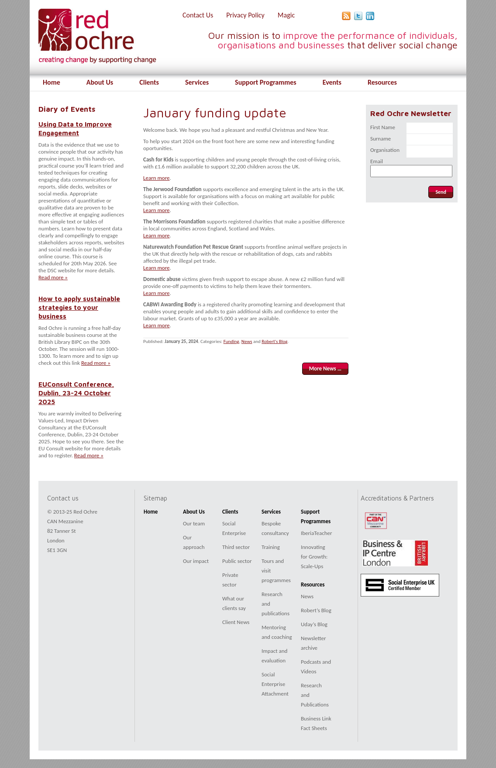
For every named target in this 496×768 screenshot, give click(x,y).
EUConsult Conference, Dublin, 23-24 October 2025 (76, 392)
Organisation (385, 150)
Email (376, 161)
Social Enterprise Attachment (275, 684)
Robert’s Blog (316, 610)
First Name (382, 127)
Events (332, 82)
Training (271, 547)
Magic (286, 15)
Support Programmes (265, 82)
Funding (231, 341)
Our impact (196, 561)
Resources (382, 82)
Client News (235, 622)
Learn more (156, 178)
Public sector (236, 561)
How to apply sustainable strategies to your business (79, 307)
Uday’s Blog (314, 624)
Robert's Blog (274, 341)
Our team (194, 523)
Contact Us (198, 15)
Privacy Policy (245, 15)
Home (51, 82)
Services (197, 82)
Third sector (236, 547)
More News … (325, 368)
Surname (380, 138)
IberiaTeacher (316, 533)
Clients (149, 82)
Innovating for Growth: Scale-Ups (314, 556)
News (246, 341)
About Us (99, 82)
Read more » (53, 277)
